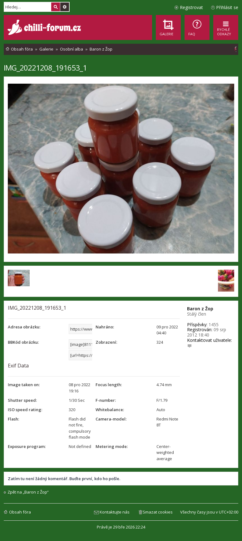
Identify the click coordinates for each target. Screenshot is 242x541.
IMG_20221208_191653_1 (45, 67)
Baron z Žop (200, 309)
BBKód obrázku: (23, 342)
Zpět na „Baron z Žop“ (28, 492)
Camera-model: (111, 419)
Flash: (13, 419)
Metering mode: (112, 446)
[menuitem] (197, 27)
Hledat (55, 6)
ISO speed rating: (25, 409)
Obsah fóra (20, 512)
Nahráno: (105, 327)
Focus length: (109, 384)
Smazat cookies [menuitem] (158, 512)
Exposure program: (27, 446)
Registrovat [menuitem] (191, 7)
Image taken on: (24, 384)
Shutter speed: (22, 400)
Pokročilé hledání (64, 6)
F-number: (106, 400)
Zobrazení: (106, 342)
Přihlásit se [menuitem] (227, 7)
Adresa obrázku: (24, 327)
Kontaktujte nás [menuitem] (115, 512)
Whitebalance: (110, 409)
